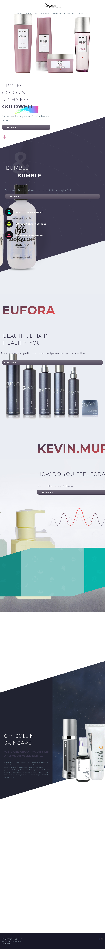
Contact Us (82, 13)
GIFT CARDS (69, 13)
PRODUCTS (56, 13)
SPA (35, 13)
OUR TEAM (45, 13)
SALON (28, 13)
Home (19, 13)
